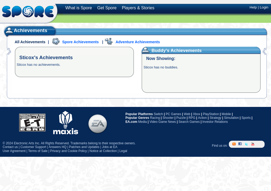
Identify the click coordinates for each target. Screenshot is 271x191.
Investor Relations (215, 122)
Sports (246, 118)
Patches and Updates (84, 147)
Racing (155, 118)
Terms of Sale (37, 151)
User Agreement (14, 151)
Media (142, 122)
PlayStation (211, 114)
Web (187, 114)
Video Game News (163, 122)
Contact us (10, 147)
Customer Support (33, 147)
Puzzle (181, 118)
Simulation (231, 118)
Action (202, 118)
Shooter (168, 118)
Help (253, 7)
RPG (191, 118)
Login (264, 7)
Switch (158, 114)
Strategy (216, 118)
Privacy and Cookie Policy (68, 151)
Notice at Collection (103, 151)
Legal (123, 151)
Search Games (189, 122)
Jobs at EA (109, 147)
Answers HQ (57, 147)
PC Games (173, 114)
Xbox (196, 114)
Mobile (226, 114)
